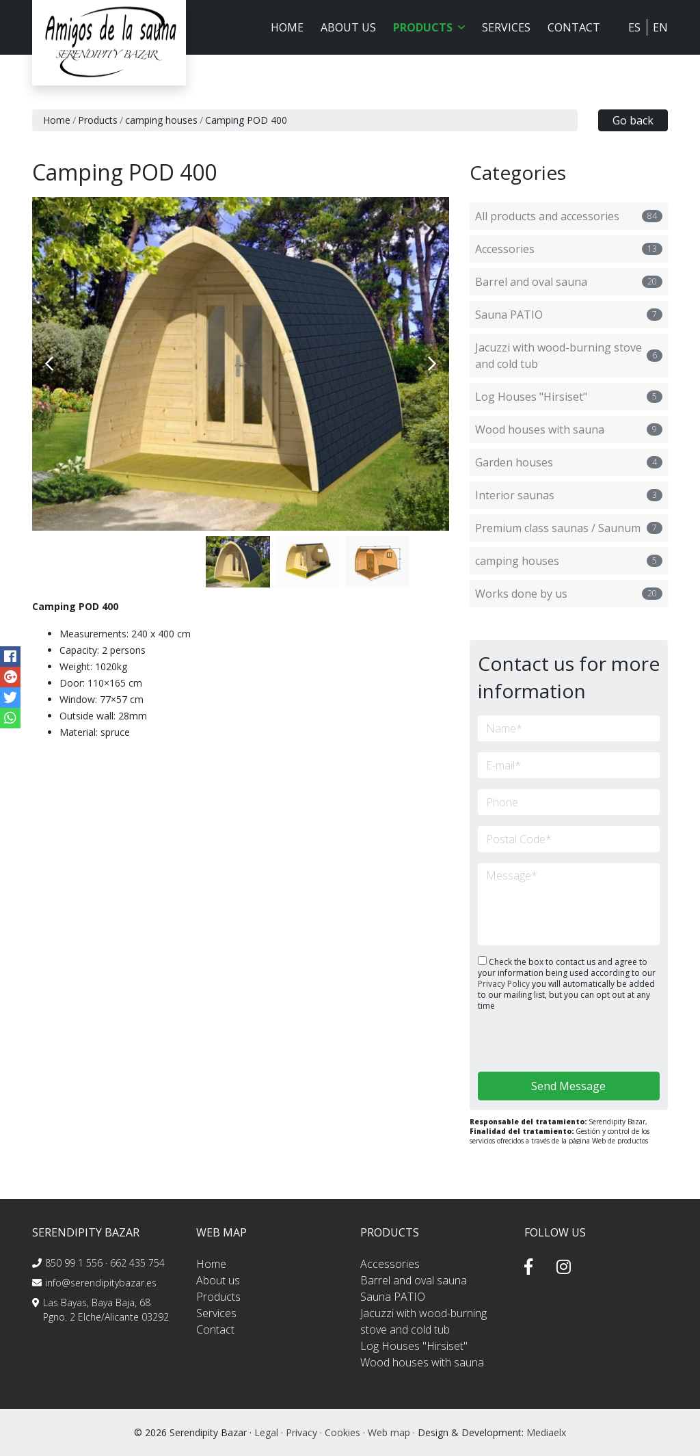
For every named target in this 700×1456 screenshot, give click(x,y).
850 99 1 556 (74, 1262)
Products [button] (429, 27)
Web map (389, 1432)
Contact (574, 27)
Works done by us (568, 593)
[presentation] (550, 1042)
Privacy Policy (505, 984)
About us (348, 27)
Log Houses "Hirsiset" (568, 396)
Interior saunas (568, 495)
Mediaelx (546, 1432)
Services (506, 27)
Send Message (568, 1086)
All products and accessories (568, 216)
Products (98, 120)
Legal (266, 1432)
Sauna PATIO (568, 314)
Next (432, 364)
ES (634, 27)
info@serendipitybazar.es (101, 1282)
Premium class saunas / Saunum (568, 527)
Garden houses (568, 462)
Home (287, 27)
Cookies (342, 1432)
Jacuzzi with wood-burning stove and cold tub (568, 355)
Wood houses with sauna (568, 429)
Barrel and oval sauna (568, 281)
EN (660, 27)
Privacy (301, 1432)
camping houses (161, 120)
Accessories (568, 248)
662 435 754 (137, 1262)
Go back (633, 120)
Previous (49, 364)
